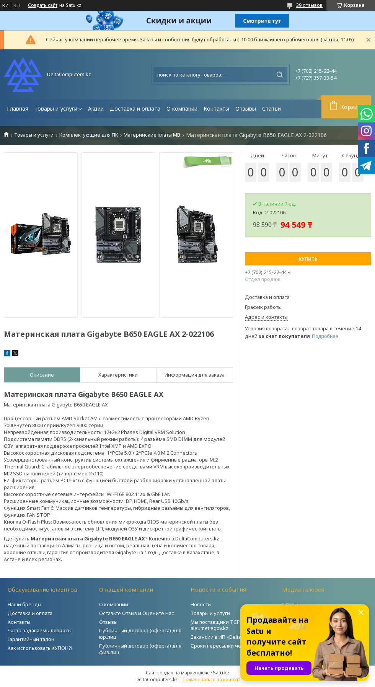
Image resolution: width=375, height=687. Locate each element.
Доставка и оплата (135, 108)
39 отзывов (309, 5)
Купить (308, 259)
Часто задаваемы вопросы (40, 630)
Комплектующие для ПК (88, 135)
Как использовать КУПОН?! (40, 648)
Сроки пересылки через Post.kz (229, 645)
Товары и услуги (55, 108)
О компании (181, 108)
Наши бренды (24, 604)
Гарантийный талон (31, 639)
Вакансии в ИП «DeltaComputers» (230, 636)
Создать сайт (42, 5)
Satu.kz (221, 672)
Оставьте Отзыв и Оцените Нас (136, 613)
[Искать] (279, 74)
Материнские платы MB (152, 135)
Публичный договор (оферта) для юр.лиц (140, 633)
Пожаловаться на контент (211, 679)
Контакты (216, 108)
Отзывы (245, 108)
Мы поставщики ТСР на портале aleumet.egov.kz (229, 625)
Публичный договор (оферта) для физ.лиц (140, 649)
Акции (96, 108)
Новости (201, 604)
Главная (17, 108)
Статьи (271, 108)
